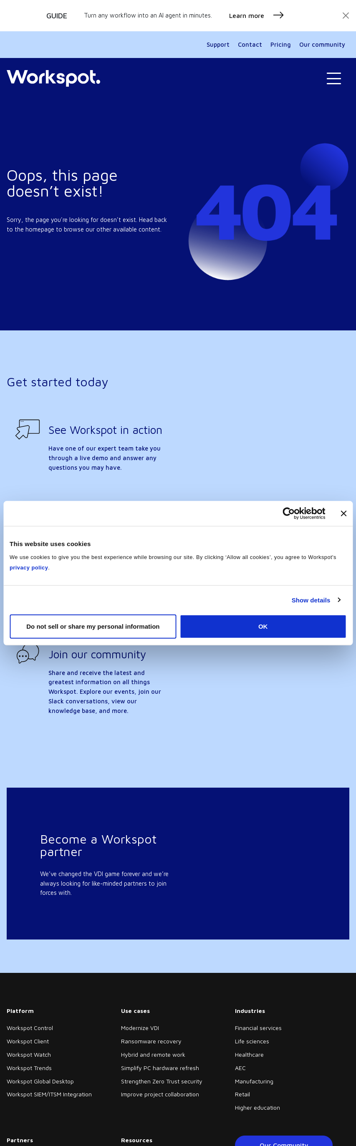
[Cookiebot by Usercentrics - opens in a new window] (288, 513)
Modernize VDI (140, 1027)
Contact (250, 44)
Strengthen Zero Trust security (161, 1081)
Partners (20, 1139)
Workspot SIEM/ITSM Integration (49, 1094)
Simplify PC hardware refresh (160, 1067)
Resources (136, 1139)
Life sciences (252, 1041)
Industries (250, 1010)
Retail (242, 1094)
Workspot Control (30, 1027)
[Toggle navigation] (333, 78)
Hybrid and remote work (153, 1054)
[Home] (53, 78)
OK (263, 626)
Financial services (258, 1027)
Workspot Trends (29, 1067)
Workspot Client (28, 1041)
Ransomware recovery (151, 1041)
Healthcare (249, 1054)
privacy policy (29, 567)
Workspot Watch (29, 1054)
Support (218, 44)
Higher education (257, 1107)
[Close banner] (343, 513)
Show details (311, 599)
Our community (322, 44)
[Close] (346, 15)
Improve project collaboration (160, 1094)
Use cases (135, 1010)
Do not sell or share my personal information (92, 626)
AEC (240, 1067)
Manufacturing (254, 1081)
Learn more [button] (256, 15)
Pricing (280, 44)
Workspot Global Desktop (40, 1081)
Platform (20, 1010)
